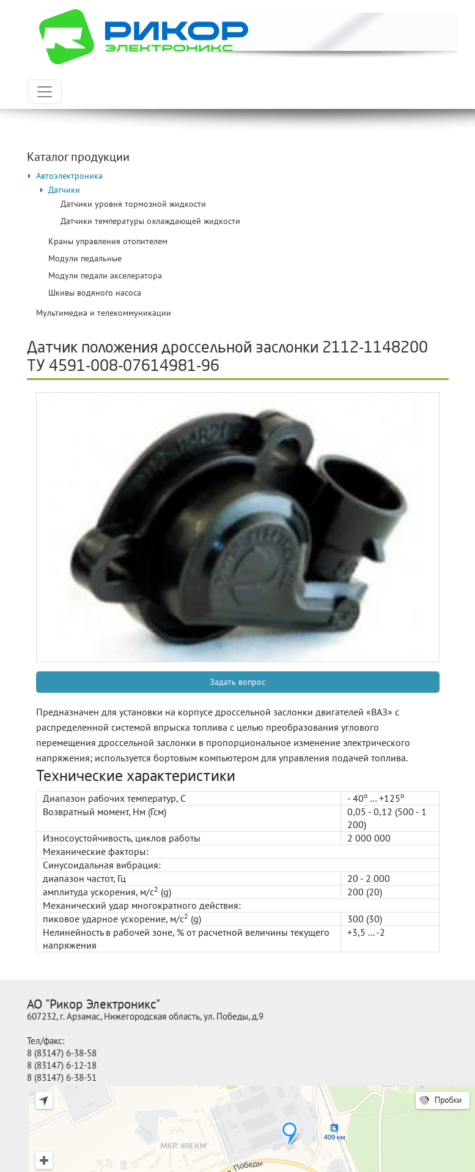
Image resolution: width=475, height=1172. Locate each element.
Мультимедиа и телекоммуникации (103, 312)
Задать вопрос (237, 681)
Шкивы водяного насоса (94, 292)
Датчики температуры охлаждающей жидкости (150, 220)
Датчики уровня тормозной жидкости (133, 203)
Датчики (64, 189)
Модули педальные (85, 258)
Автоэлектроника (69, 175)
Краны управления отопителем (108, 241)
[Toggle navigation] (45, 92)
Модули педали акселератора (105, 275)
